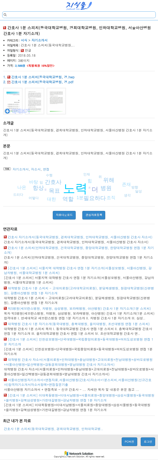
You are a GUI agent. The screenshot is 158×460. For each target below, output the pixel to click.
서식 (24, 40)
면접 (46, 169)
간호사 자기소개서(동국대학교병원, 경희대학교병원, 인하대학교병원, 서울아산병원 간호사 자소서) (80, 237)
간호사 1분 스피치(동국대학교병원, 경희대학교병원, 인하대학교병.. (53, 429)
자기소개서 (39, 40)
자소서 (36, 169)
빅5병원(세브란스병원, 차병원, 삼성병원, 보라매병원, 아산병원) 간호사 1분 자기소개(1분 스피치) (79, 308)
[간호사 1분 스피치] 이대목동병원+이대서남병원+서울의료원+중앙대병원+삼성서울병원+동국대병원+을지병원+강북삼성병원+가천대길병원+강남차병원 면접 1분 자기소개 (79, 397)
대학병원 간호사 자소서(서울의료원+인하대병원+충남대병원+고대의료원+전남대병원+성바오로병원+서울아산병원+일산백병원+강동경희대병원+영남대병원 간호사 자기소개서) (78, 362)
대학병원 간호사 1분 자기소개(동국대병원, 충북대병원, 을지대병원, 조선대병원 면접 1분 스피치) (79, 324)
